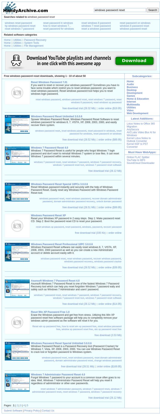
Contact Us (48, 410)
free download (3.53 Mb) (108, 335)
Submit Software (13, 410)
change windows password (108, 360)
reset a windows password (96, 28)
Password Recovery (35, 40)
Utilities (17, 40)
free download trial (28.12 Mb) (105, 170)
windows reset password (18, 23)
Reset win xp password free (46, 326)
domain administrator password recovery (74, 201)
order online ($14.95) (110, 303)
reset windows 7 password (19, 28)
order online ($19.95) (110, 108)
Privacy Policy (32, 410)
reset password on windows (135, 23)
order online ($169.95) (109, 366)
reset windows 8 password (96, 23)
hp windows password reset (20, 25)
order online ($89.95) (110, 139)
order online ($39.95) (110, 267)
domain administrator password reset (74, 360)
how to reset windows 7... (57, 25)
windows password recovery (78, 261)
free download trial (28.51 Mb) (79, 207)
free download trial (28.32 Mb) (79, 108)
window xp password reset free (77, 329)
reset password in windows (58, 23)
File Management (33, 45)
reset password (73, 227)
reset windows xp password (108, 102)
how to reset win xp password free (79, 326)
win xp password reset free (108, 329)
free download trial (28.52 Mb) (79, 139)
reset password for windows (58, 28)
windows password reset (133, 28)
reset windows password (48, 99)
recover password (112, 227)
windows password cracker (108, 261)
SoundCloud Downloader (140, 163)
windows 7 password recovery (105, 162)
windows (86, 227)
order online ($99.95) (110, 207)
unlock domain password (109, 201)
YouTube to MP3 (136, 160)
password (97, 227)
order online (115, 232)
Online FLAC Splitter (138, 157)
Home (7, 40)
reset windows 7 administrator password (61, 389)
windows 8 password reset (134, 25)
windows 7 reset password (96, 25)
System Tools (31, 42)
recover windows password (107, 258)
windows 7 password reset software (103, 165)
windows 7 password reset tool (68, 165)
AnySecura (133, 129)
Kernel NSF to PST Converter (137, 145)
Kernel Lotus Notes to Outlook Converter (139, 140)
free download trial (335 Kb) (90, 232)
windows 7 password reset (47, 162)
